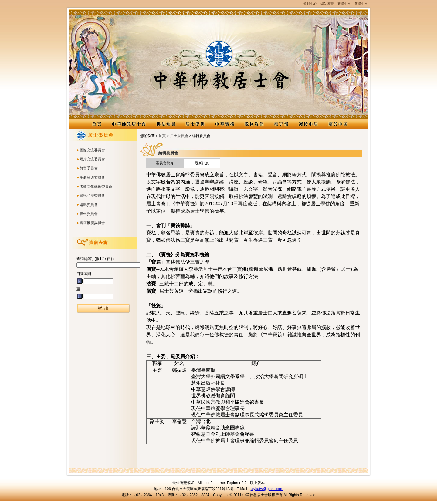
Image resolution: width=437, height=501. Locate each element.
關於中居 (337, 124)
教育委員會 (89, 168)
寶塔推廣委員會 (92, 223)
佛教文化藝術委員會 (96, 186)
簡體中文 (361, 3)
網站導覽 (327, 3)
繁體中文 (344, 3)
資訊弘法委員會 (92, 195)
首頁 (162, 136)
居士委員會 (179, 136)
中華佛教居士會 (129, 124)
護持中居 (308, 124)
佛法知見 (165, 124)
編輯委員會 (89, 205)
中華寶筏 (224, 124)
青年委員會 (89, 214)
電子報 (281, 124)
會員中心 (310, 3)
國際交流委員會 (92, 150)
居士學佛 (195, 124)
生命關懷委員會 (92, 177)
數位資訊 (254, 124)
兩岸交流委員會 (92, 159)
